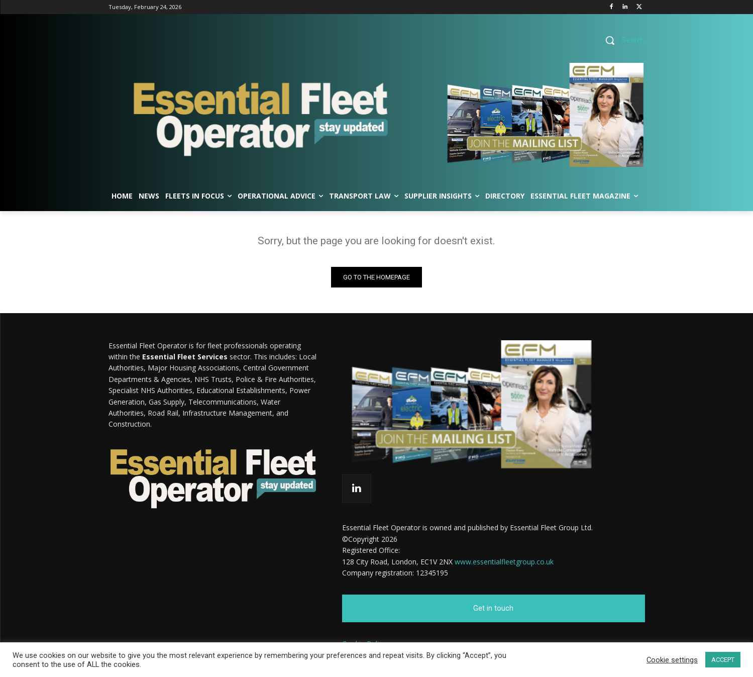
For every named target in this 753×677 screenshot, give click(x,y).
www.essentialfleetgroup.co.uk (504, 561)
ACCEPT (722, 659)
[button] (621, 40)
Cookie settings (672, 659)
